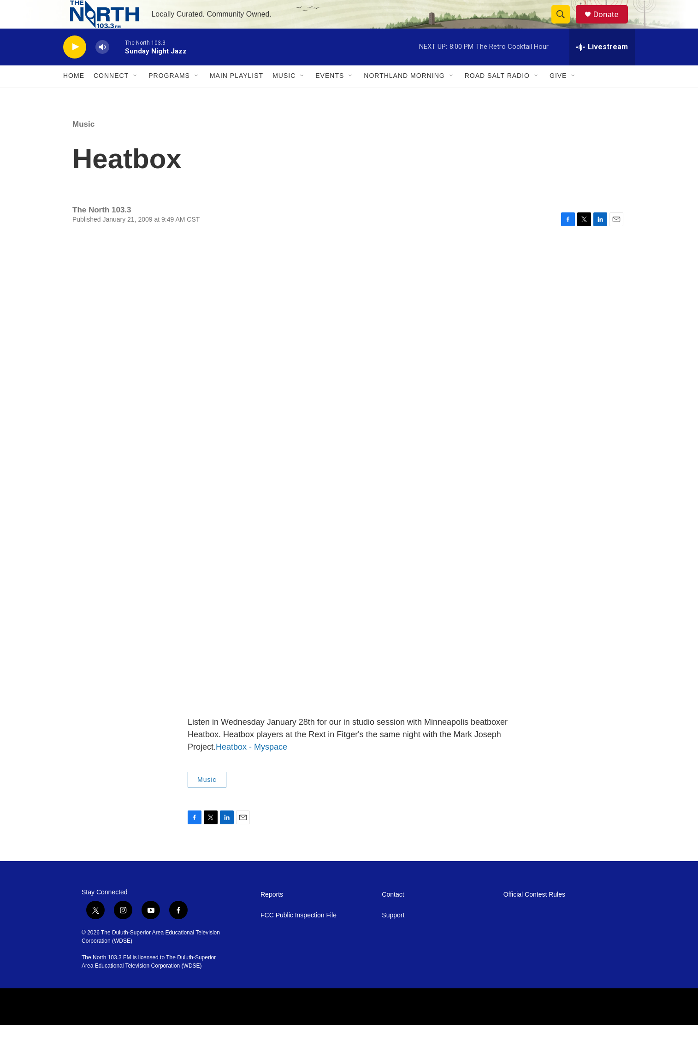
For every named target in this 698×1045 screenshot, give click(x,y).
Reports (271, 914)
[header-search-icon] (565, 24)
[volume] (102, 67)
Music (284, 96)
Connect (111, 96)
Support (393, 935)
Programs (169, 96)
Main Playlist (236, 96)
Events (329, 96)
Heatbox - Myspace (251, 766)
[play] (74, 67)
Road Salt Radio (497, 96)
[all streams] (602, 66)
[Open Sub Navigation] (135, 96)
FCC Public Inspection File (298, 935)
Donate (611, 24)
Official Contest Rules (534, 914)
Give (558, 96)
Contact (393, 914)
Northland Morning (404, 96)
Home (73, 96)
